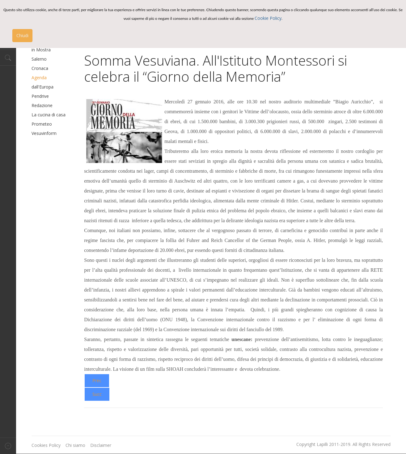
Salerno (39, 59)
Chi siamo (75, 445)
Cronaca (40, 68)
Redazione (42, 105)
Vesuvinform (44, 133)
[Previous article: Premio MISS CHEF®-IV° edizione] (97, 380)
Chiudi (22, 35)
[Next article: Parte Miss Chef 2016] (97, 394)
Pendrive (40, 96)
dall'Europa (42, 87)
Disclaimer (100, 445)
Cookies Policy (46, 445)
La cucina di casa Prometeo (49, 119)
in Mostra (41, 50)
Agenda (39, 77)
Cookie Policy (268, 18)
